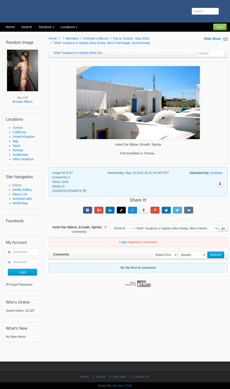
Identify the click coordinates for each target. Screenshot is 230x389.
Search (101, 376)
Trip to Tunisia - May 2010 (131, 38)
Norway (18, 150)
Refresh (215, 255)
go (223, 228)
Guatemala (20, 154)
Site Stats (120, 376)
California (19, 132)
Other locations (23, 159)
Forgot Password (20, 284)
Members (72, 38)
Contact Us (141, 376)
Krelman (216, 173)
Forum (17, 185)
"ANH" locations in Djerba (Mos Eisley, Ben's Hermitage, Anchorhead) (101, 43)
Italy (15, 141)
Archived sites (22, 198)
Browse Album (23, 101)
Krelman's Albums (95, 38)
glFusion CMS (122, 385)
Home (53, 38)
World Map (20, 203)
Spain (17, 145)
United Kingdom (24, 136)
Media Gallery (22, 189)
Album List (20, 194)
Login (220, 27)
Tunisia (18, 127)
